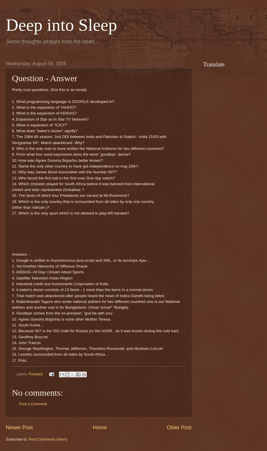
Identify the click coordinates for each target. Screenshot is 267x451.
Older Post (179, 427)
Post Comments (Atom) (48, 439)
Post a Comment (33, 404)
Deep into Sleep (61, 24)
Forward (35, 374)
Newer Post (19, 427)
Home (100, 427)
